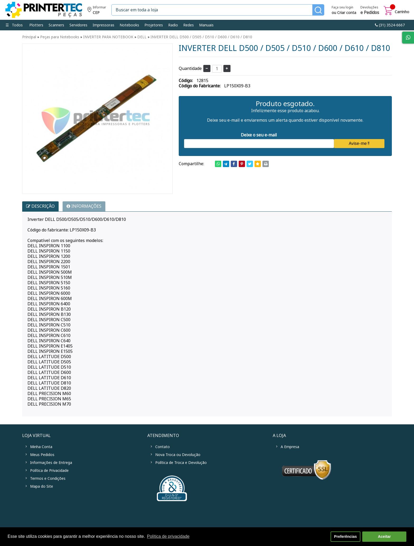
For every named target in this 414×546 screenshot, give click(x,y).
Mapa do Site (41, 486)
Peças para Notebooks (59, 37)
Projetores (153, 25)
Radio (173, 25)
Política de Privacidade (49, 470)
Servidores (78, 25)
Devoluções (369, 10)
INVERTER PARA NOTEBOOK (108, 37)
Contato (162, 447)
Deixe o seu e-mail (259, 135)
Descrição (40, 206)
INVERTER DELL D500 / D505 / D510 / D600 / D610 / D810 (201, 37)
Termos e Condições (47, 478)
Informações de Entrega (51, 462)
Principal (29, 37)
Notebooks (129, 25)
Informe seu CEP (96, 11)
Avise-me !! (359, 143)
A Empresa (290, 447)
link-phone (390, 25)
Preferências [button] (345, 536)
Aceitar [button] (384, 536)
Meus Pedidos (42, 455)
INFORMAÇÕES (84, 206)
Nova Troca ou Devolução (177, 455)
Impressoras (103, 25)
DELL (142, 37)
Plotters (36, 25)
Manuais (206, 25)
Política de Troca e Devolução (181, 462)
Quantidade (190, 68)
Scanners (56, 25)
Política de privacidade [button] (168, 536)
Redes (188, 25)
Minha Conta (41, 447)
